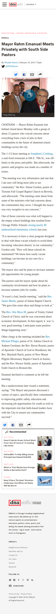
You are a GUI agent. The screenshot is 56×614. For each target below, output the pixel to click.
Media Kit (12, 566)
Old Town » (9, 437)
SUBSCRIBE (16, 585)
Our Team (13, 559)
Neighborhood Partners (18, 547)
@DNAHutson (11, 66)
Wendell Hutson (11, 62)
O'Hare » (7, 477)
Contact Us (13, 555)
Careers (12, 562)
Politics (5, 38)
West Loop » (9, 464)
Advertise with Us (16, 551)
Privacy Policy (26, 593)
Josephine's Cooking (41, 153)
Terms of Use (14, 593)
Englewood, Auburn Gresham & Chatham (24, 33)
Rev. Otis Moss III (16, 312)
